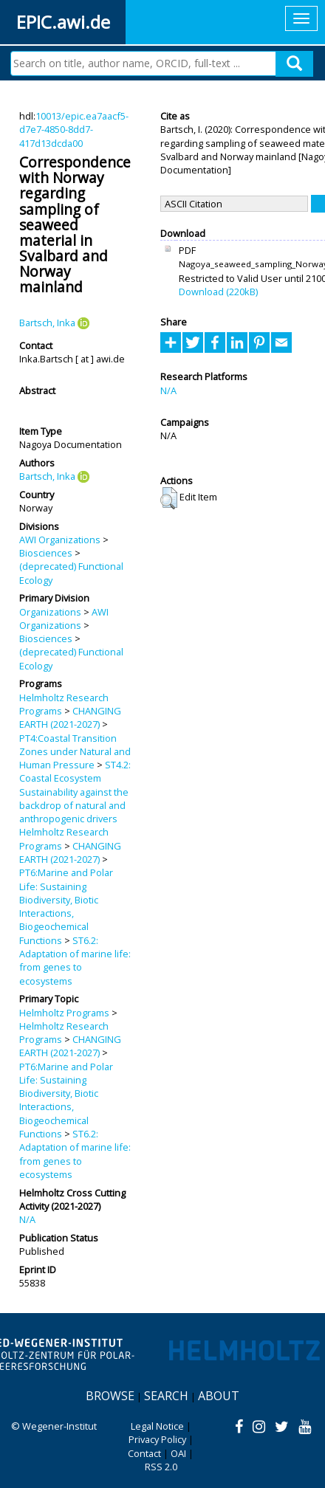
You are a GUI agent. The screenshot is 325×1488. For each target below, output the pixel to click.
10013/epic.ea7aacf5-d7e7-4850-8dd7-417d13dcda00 (74, 129)
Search (166, 1396)
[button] (168, 498)
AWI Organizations (59, 539)
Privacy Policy (157, 1439)
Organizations (50, 612)
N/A (27, 1219)
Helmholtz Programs (64, 1012)
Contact (144, 1453)
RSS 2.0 (161, 1466)
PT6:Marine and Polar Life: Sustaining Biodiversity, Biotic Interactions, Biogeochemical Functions (66, 906)
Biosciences (45, 552)
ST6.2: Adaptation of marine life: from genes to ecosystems (75, 961)
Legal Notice (157, 1426)
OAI (178, 1453)
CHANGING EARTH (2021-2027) (70, 717)
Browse (110, 1396)
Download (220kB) (218, 291)
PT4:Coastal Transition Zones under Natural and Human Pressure (75, 751)
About (218, 1396)
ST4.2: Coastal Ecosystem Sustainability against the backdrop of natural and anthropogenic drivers (75, 791)
